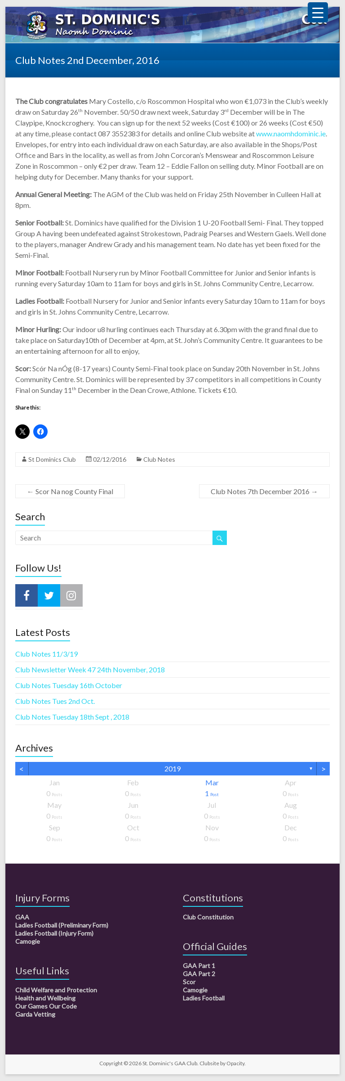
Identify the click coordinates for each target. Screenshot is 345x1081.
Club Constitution (208, 917)
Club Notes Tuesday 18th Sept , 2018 (72, 716)
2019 (172, 768)
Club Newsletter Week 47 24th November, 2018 (90, 669)
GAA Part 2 (199, 973)
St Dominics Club (52, 459)
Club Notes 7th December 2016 (264, 491)
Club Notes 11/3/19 (46, 653)
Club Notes (159, 459)
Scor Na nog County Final (70, 491)
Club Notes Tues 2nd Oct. (55, 701)
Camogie (27, 941)
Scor (189, 982)
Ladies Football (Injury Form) (54, 933)
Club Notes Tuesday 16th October (68, 685)
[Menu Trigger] (318, 12)
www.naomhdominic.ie (291, 133)
